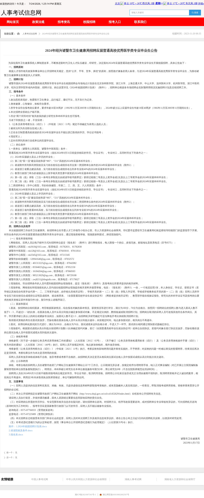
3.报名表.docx (16, 434)
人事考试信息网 (30, 33)
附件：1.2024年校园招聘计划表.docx (28, 426)
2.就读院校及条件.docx (20, 430)
